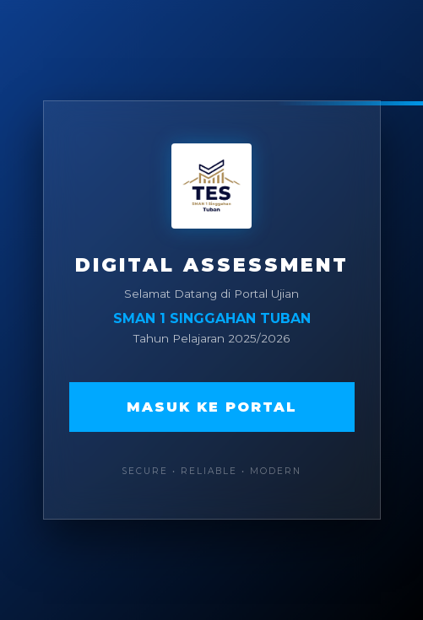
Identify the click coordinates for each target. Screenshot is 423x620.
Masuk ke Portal (212, 407)
